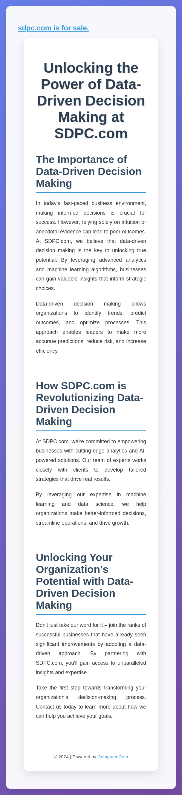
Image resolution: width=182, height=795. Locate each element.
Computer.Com (112, 756)
